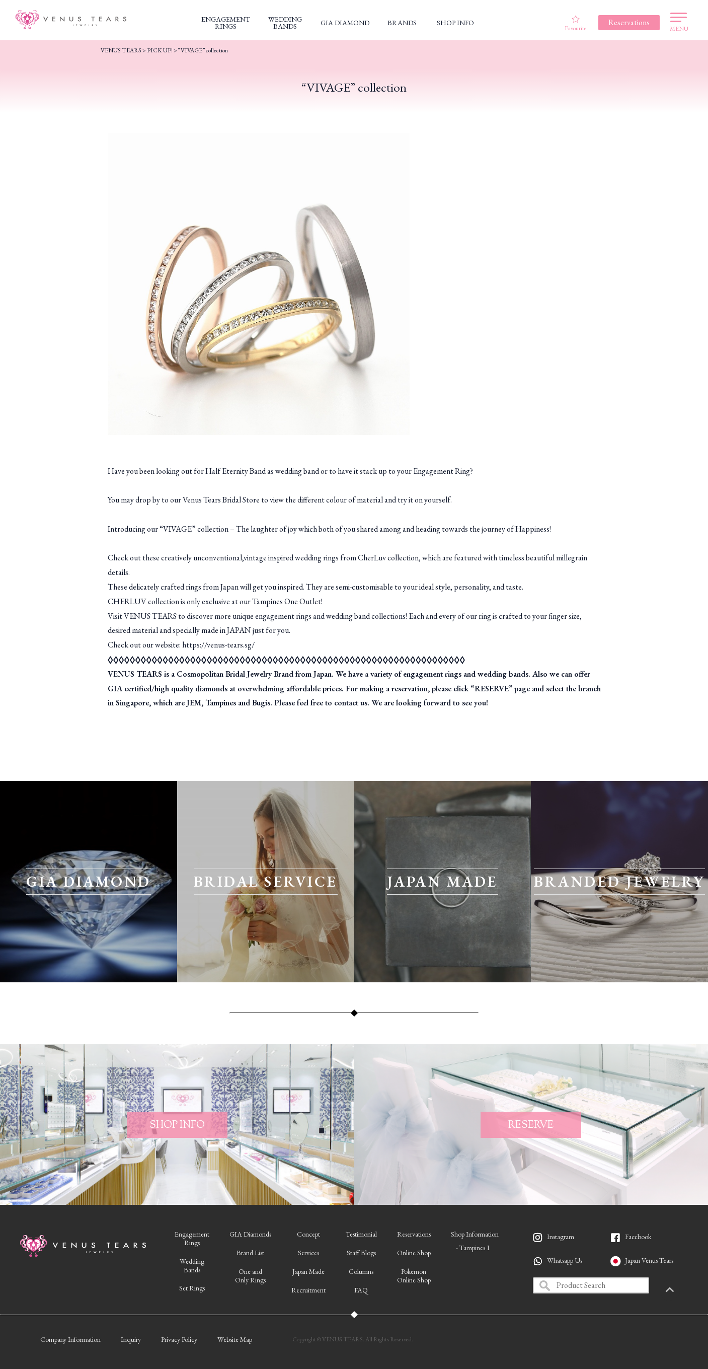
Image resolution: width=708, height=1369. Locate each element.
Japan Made (308, 1271)
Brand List (250, 1252)
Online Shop (414, 1252)
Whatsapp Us (564, 1260)
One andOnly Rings (250, 1275)
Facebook (638, 1236)
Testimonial (361, 1234)
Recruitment (308, 1289)
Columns (361, 1271)
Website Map (234, 1339)
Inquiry (131, 1339)
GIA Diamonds (250, 1234)
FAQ (361, 1289)
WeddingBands (192, 1265)
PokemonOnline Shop (414, 1275)
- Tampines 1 (473, 1247)
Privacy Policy (179, 1339)
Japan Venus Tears (649, 1260)
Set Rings (192, 1287)
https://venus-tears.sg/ (218, 644)
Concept (308, 1234)
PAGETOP (685, 1290)
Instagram (560, 1236)
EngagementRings (192, 1238)
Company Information (70, 1339)
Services (308, 1252)
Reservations (414, 1234)
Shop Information (475, 1234)
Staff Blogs (361, 1252)
